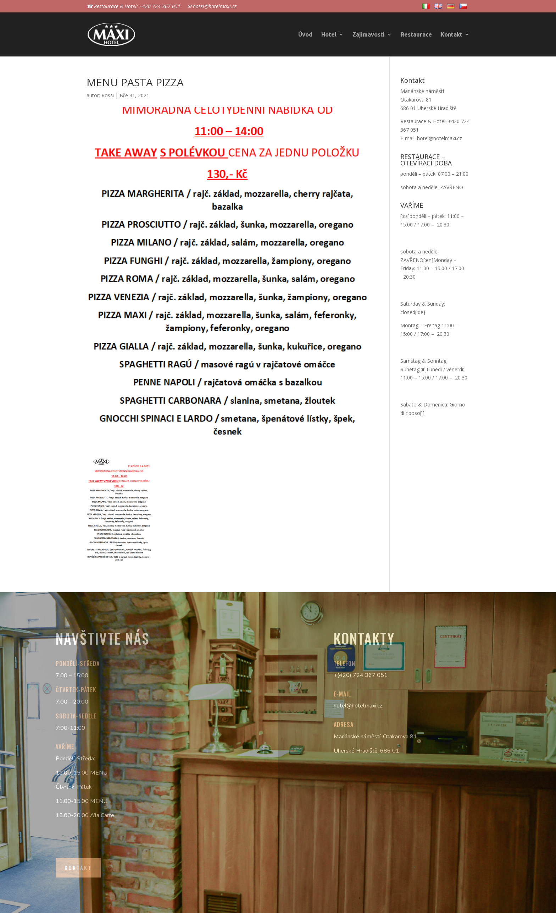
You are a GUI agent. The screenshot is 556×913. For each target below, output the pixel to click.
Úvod (305, 35)
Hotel (329, 35)
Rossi (107, 95)
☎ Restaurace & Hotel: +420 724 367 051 (133, 7)
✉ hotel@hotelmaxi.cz (212, 7)
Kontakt (451, 35)
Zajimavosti (368, 35)
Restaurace (416, 35)
